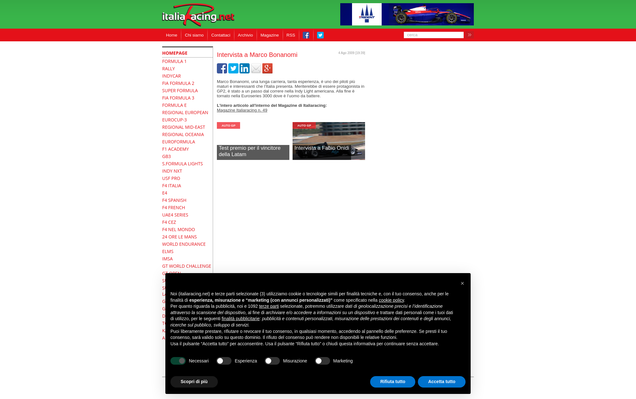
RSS (291, 35)
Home (171, 35)
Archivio (245, 35)
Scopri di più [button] (194, 381)
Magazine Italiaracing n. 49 (242, 110)
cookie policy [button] (391, 300)
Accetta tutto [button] (441, 381)
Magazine (269, 35)
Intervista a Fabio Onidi (321, 148)
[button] (462, 283)
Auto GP (228, 125)
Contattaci (220, 35)
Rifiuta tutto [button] (392, 381)
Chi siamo (194, 35)
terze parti (269, 306)
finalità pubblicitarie (240, 318)
